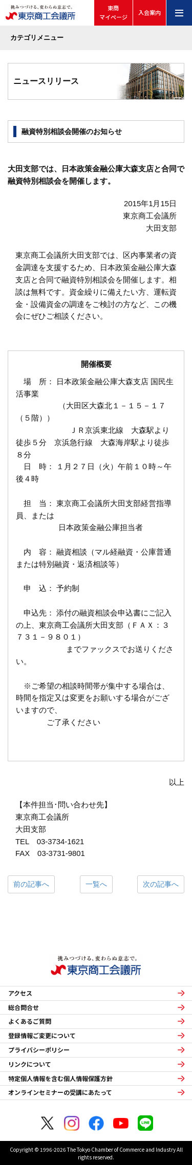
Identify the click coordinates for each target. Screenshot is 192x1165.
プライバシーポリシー (39, 1050)
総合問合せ (23, 1007)
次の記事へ (161, 884)
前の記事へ (31, 884)
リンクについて (29, 1064)
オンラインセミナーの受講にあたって (60, 1092)
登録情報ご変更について (42, 1035)
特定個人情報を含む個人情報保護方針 (60, 1078)
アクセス (20, 993)
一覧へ (96, 884)
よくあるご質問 (29, 1021)
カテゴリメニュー (36, 37)
